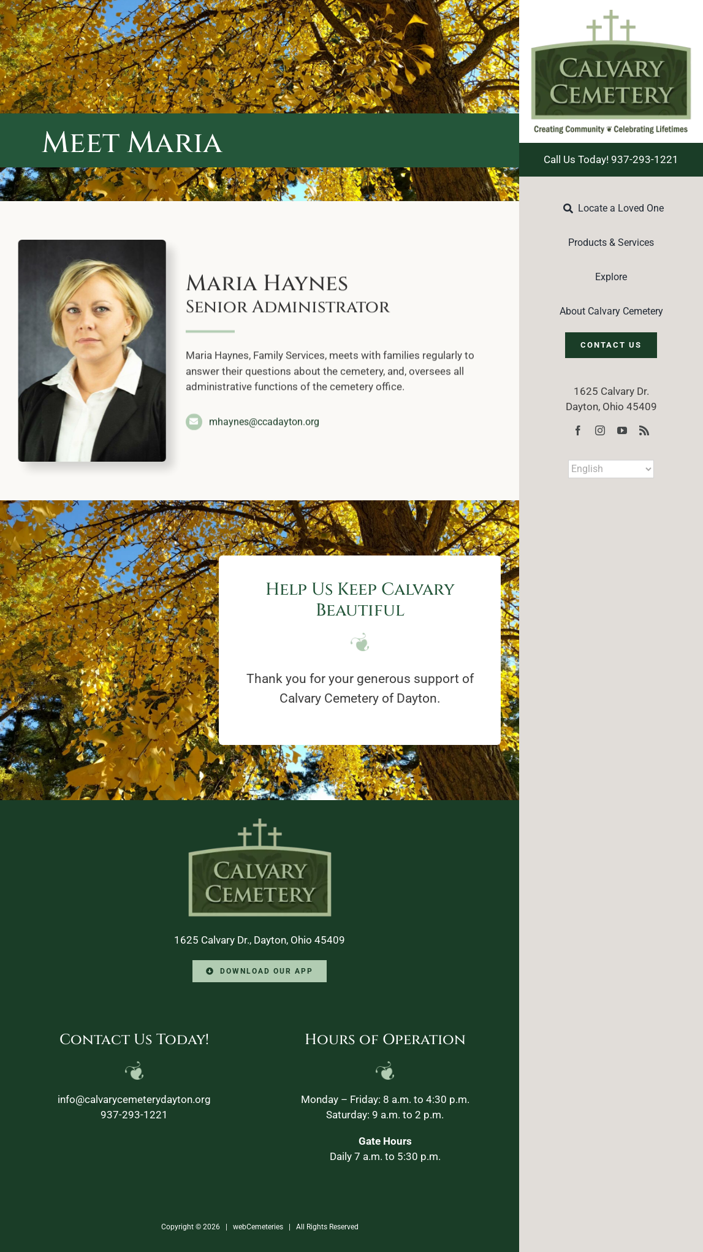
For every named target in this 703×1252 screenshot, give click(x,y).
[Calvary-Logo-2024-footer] (259, 823)
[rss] (644, 430)
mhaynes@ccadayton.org (264, 420)
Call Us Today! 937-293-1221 (611, 159)
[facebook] (578, 430)
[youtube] (622, 430)
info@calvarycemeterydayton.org (134, 1099)
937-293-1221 (134, 1115)
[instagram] (600, 430)
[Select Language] (611, 469)
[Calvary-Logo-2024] (611, 15)
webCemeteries (258, 1227)
